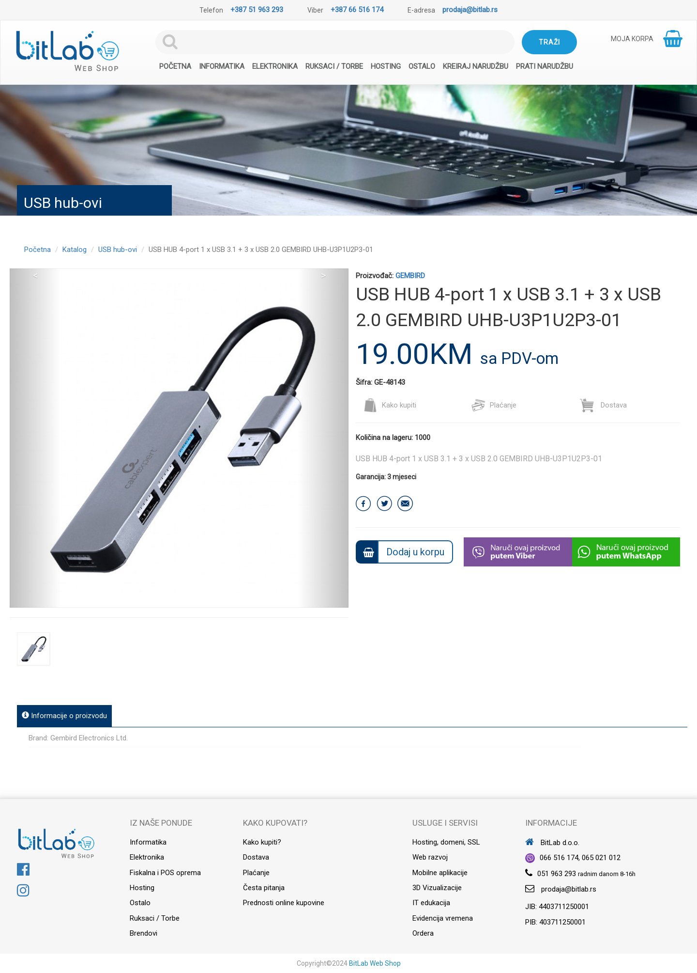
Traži (549, 42)
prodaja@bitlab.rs (470, 9)
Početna (175, 66)
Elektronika (275, 66)
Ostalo (422, 66)
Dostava (603, 405)
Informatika (221, 66)
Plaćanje (493, 405)
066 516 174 (559, 857)
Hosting (386, 66)
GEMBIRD (410, 275)
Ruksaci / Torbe (334, 66)
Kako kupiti (389, 405)
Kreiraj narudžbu (475, 66)
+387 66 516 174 (357, 9)
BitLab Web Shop (375, 963)
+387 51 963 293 (256, 9)
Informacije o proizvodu (64, 715)
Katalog (74, 249)
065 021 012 (601, 857)
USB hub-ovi (117, 249)
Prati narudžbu (544, 66)
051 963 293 (556, 873)
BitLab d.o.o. (552, 842)
